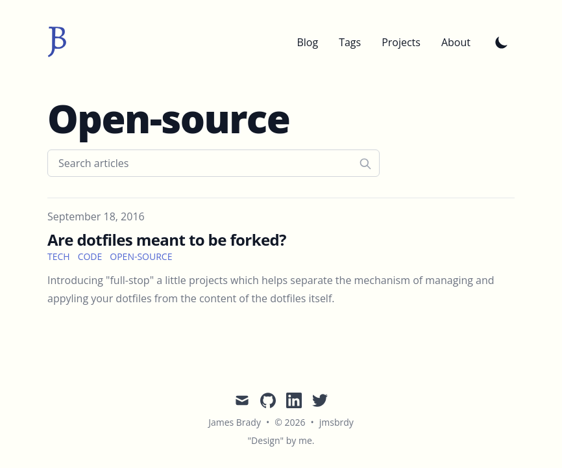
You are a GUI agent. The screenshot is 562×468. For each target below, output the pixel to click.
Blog (307, 42)
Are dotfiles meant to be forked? (166, 239)
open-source (141, 256)
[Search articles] (213, 163)
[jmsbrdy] (57, 42)
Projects (401, 42)
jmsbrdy (336, 422)
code (90, 256)
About (455, 42)
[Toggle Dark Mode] (501, 42)
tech (58, 256)
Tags (350, 42)
